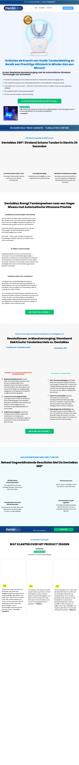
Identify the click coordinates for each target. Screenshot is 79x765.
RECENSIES (42, 8)
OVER (35, 8)
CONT (48, 8)
